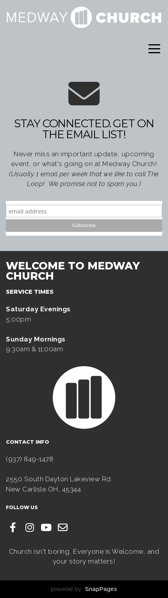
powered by (84, 589)
